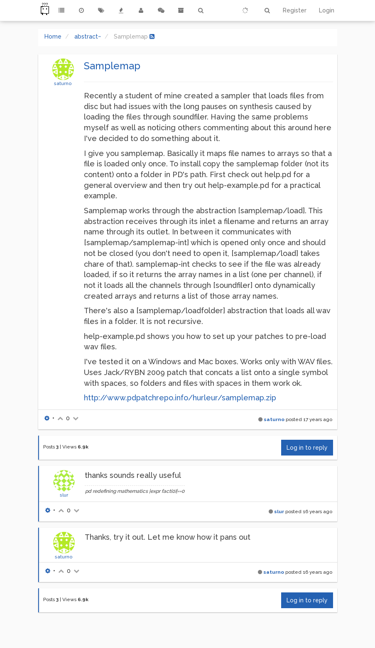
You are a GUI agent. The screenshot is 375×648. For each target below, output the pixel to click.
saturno (63, 83)
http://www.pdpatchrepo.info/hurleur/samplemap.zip (180, 397)
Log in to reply (307, 447)
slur (64, 495)
